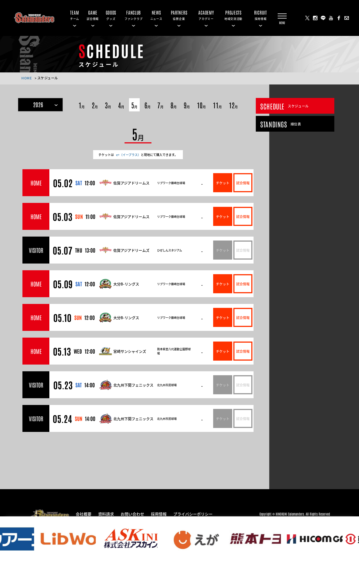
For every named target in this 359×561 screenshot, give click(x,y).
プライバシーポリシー (193, 513)
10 (201, 104)
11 (217, 104)
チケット (222, 182)
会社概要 (83, 513)
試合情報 (243, 182)
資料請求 (106, 513)
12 (233, 104)
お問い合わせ (132, 513)
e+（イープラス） (128, 155)
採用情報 (159, 513)
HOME (26, 77)
